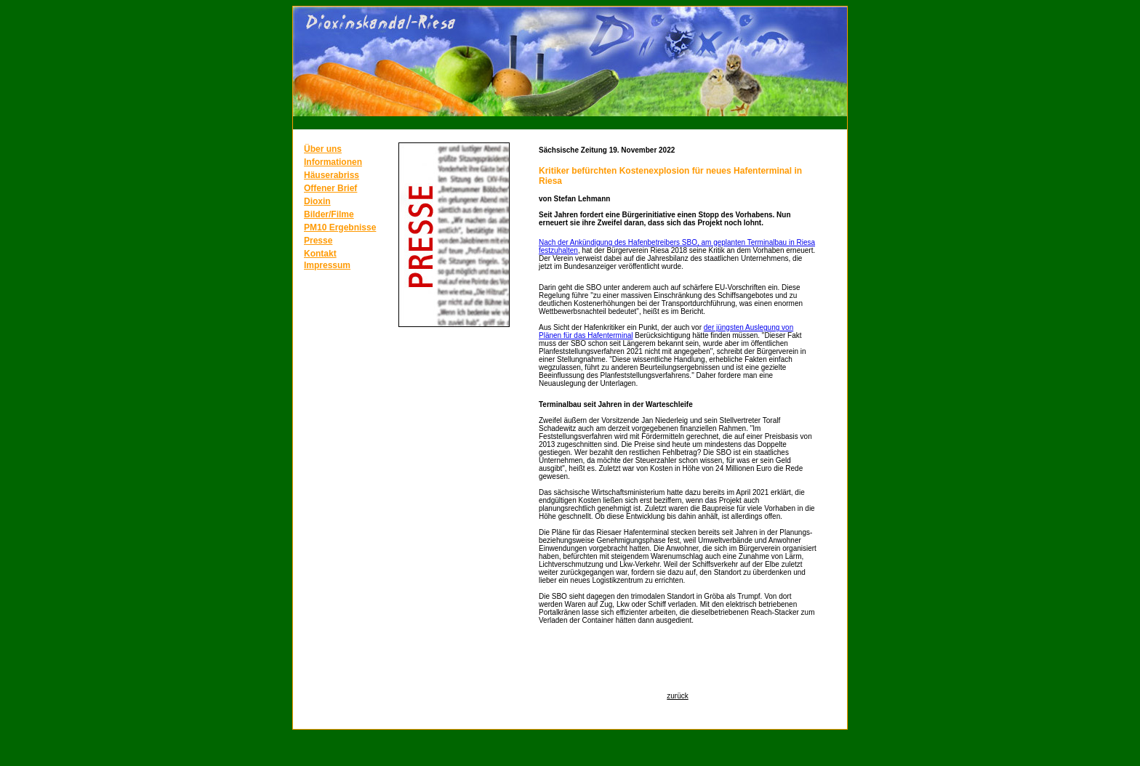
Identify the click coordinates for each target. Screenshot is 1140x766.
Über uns (323, 149)
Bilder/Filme (329, 214)
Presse (318, 240)
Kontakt (320, 254)
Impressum (327, 265)
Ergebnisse (353, 227)
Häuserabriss (331, 175)
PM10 (316, 227)
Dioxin (317, 201)
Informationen (333, 162)
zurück (677, 696)
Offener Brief (330, 188)
